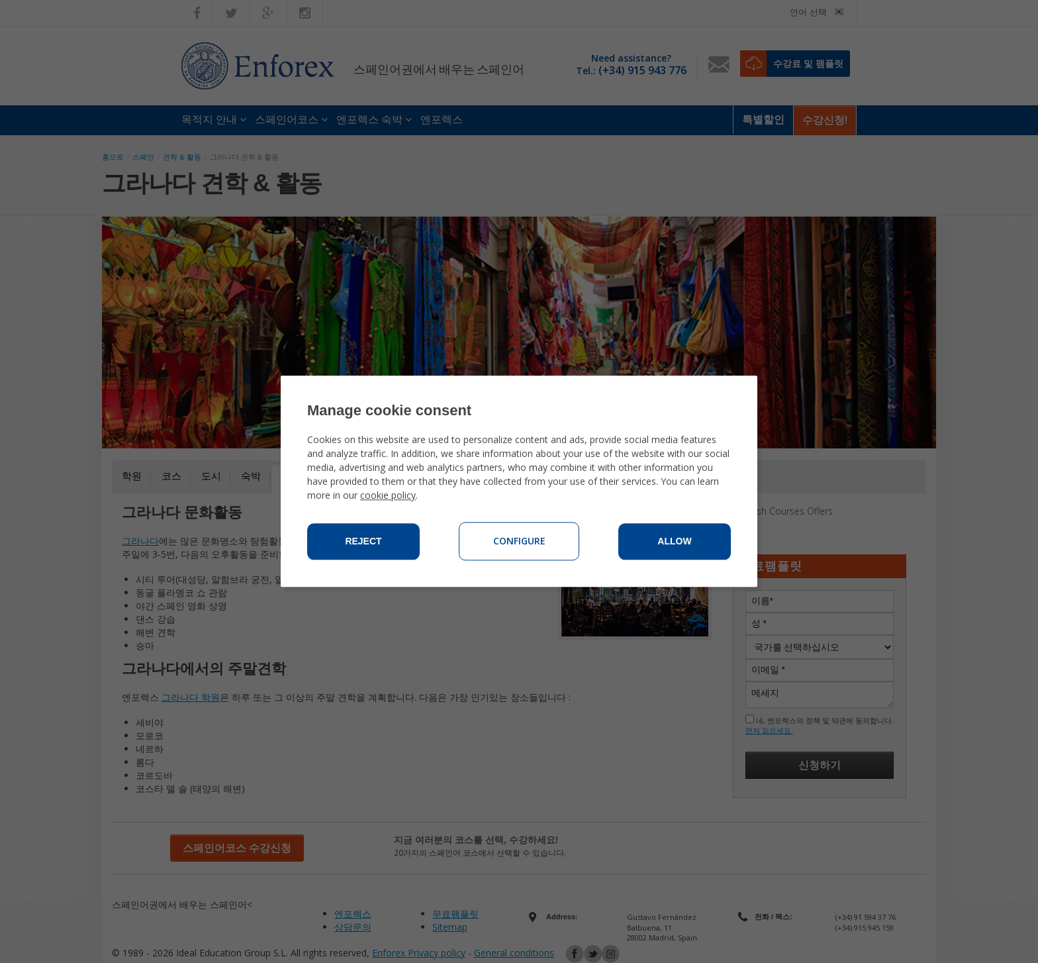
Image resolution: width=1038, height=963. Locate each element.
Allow (674, 541)
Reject (363, 541)
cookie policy (388, 495)
